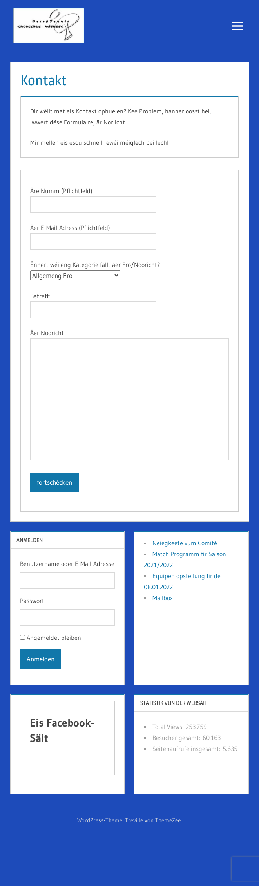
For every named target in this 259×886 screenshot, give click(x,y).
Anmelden (40, 659)
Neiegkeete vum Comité (184, 543)
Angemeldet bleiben (54, 637)
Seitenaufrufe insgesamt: (187, 749)
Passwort (32, 601)
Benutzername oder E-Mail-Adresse (67, 564)
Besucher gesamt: (177, 738)
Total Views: (169, 727)
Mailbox (162, 598)
